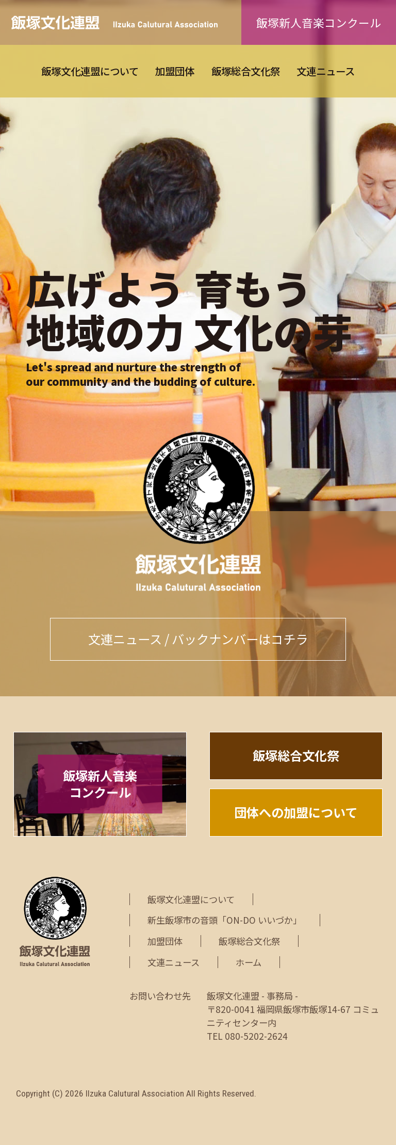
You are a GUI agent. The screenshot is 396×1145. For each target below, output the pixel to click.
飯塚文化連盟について (90, 70)
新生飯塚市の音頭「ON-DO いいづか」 (224, 920)
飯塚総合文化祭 (245, 70)
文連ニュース (325, 70)
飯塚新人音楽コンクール (318, 22)
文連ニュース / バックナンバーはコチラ (198, 639)
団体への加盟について (295, 812)
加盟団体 (174, 70)
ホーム (248, 962)
